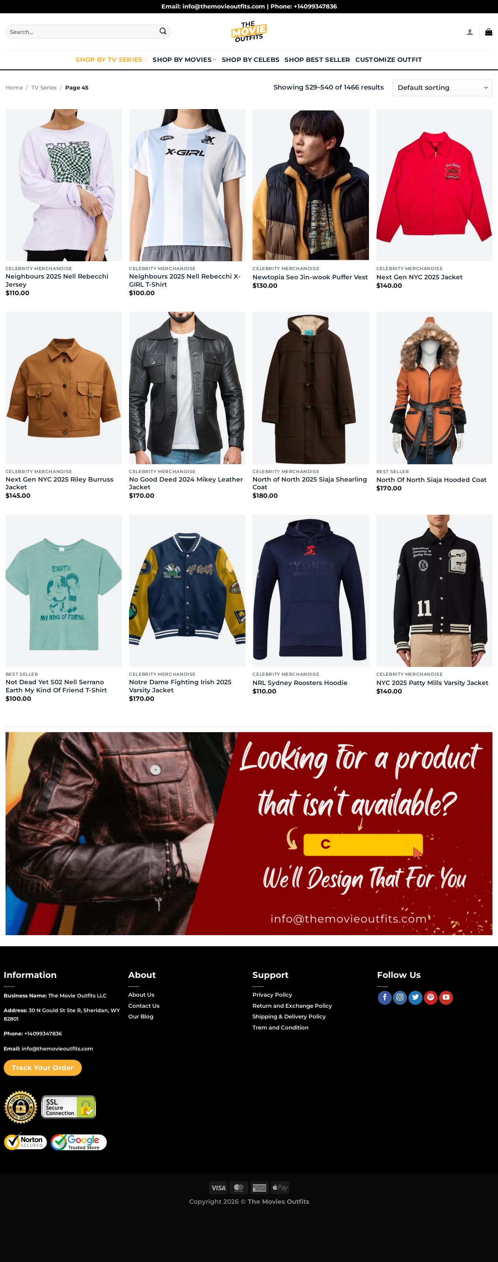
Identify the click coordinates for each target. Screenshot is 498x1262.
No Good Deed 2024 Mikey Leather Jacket (186, 483)
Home (14, 87)
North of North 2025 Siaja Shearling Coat (310, 483)
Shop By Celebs (251, 59)
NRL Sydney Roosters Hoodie (300, 682)
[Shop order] (442, 88)
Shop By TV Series (111, 59)
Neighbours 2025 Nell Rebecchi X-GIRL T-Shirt (185, 280)
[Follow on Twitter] (415, 998)
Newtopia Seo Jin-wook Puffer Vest (310, 277)
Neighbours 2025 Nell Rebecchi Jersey (57, 280)
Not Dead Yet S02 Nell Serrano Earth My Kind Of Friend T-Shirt (56, 686)
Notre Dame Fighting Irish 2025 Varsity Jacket (180, 686)
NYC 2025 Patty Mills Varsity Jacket (432, 682)
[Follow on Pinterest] (431, 998)
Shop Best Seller (317, 59)
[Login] (470, 32)
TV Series (44, 87)
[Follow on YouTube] (446, 998)
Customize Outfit (388, 59)
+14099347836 (43, 1033)
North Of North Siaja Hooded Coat (431, 479)
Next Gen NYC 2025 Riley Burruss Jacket (60, 483)
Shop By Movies (184, 59)
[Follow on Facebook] (385, 998)
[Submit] (163, 32)
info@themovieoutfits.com (57, 1048)
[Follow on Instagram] (400, 998)
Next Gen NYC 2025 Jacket (419, 277)
